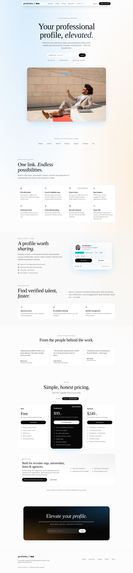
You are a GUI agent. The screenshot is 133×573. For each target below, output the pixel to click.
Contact (99, 559)
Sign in (95, 3)
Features (50, 3)
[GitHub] (80, 266)
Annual (70, 398)
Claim (82, 55)
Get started (33, 422)
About (84, 559)
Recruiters (71, 3)
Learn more (53, 480)
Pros (80, 3)
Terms (113, 559)
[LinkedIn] (78, 266)
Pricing (64, 3)
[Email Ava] (75, 266)
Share (101, 260)
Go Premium (99, 422)
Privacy (107, 559)
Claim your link (104, 3)
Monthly (58, 398)
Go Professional (66, 422)
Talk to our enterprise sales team (34, 480)
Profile (57, 3)
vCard (83, 260)
